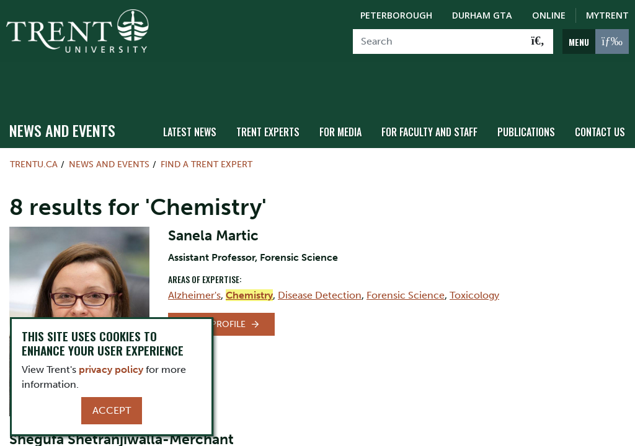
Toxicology (474, 258)
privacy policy (111, 369)
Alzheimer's (194, 258)
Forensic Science (405, 258)
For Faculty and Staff (437, 94)
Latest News (206, 94)
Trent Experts (281, 94)
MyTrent (607, 15)
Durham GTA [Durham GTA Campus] (482, 15)
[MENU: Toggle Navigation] (595, 41)
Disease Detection (320, 258)
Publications (530, 94)
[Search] (438, 41)
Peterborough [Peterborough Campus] (396, 15)
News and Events (62, 93)
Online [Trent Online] (549, 15)
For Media (351, 94)
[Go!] (538, 41)
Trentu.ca (34, 127)
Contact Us (601, 94)
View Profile (216, 287)
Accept (111, 410)
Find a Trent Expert (206, 127)
